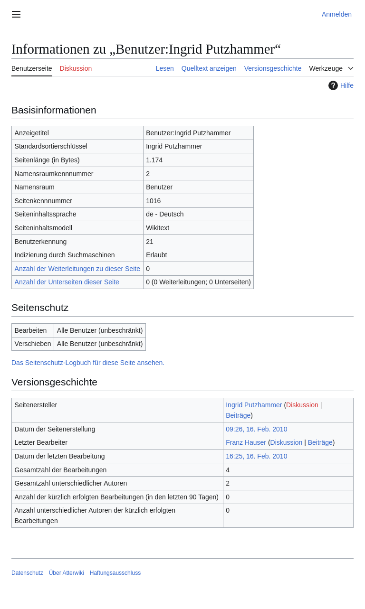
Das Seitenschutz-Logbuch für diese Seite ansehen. (87, 362)
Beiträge (238, 415)
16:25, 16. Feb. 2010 (256, 456)
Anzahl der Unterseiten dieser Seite (67, 282)
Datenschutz (27, 573)
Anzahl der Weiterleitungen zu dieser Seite (77, 268)
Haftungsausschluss (115, 573)
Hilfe (340, 85)
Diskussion (302, 405)
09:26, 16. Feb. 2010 (256, 429)
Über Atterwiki (66, 573)
